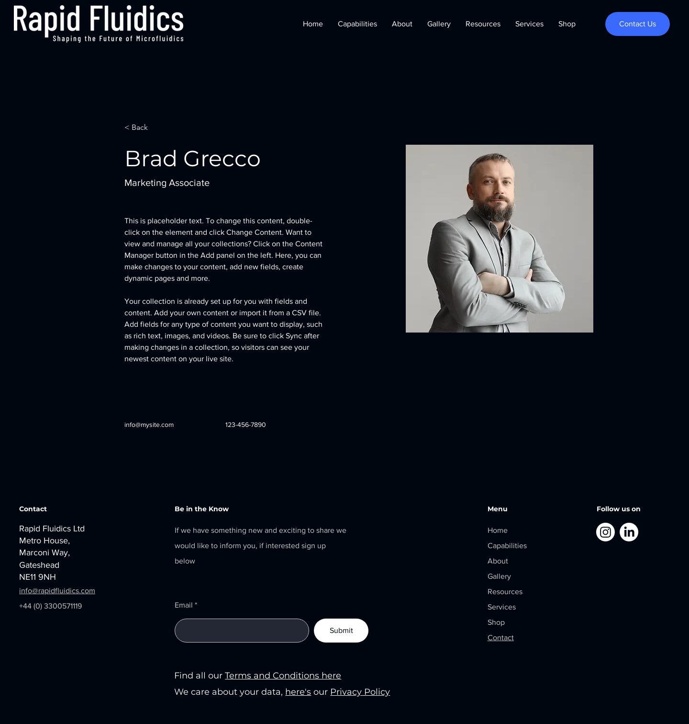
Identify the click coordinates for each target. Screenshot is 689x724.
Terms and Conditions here (283, 675)
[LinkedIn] (629, 532)
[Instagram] (605, 532)
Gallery (499, 576)
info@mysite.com (149, 424)
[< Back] (143, 128)
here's (298, 692)
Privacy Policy (360, 692)
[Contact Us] (637, 24)
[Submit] (341, 631)
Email (184, 605)
